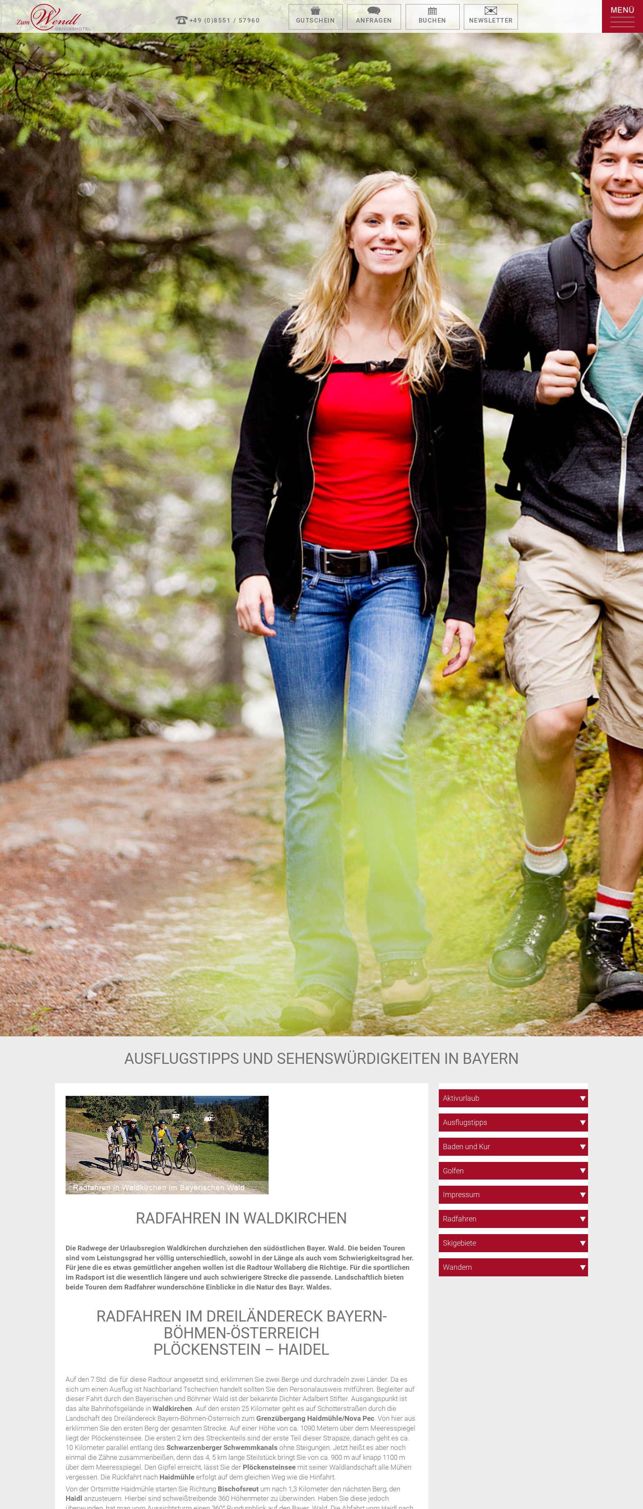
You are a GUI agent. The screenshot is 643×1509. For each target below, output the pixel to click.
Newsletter (491, 20)
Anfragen (374, 20)
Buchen (433, 20)
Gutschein (315, 20)
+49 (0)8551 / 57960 (224, 20)
